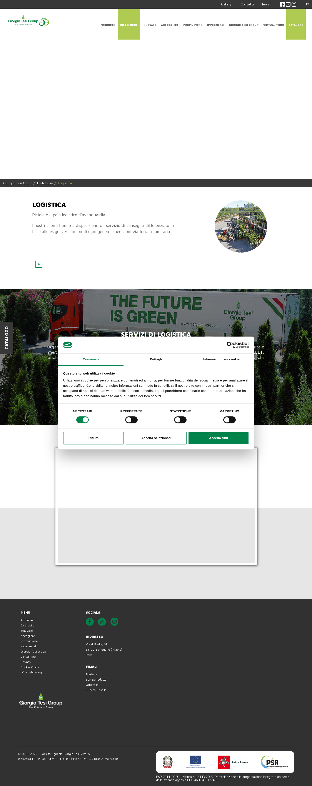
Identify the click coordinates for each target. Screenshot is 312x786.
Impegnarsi (215, 24)
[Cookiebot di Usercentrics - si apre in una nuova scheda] (230, 345)
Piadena (91, 674)
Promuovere (192, 24)
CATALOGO (296, 24)
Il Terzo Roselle (96, 690)
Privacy (26, 662)
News (264, 4)
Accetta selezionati (156, 438)
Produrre (107, 24)
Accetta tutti (218, 438)
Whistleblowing (31, 672)
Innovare (149, 24)
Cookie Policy (30, 667)
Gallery (226, 4)
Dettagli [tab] (156, 359)
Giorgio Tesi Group (244, 24)
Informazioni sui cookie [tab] (221, 359)
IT (307, 4)
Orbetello (92, 684)
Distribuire (129, 24)
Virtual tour (273, 24)
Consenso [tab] (91, 359)
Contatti (247, 4)
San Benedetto (96, 679)
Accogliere (170, 24)
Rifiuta (93, 438)
